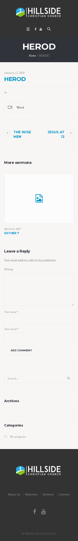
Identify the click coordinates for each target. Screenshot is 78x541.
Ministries (31, 494)
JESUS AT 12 (56, 134)
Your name (11, 312)
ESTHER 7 (11, 233)
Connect (64, 494)
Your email (11, 329)
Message (8, 269)
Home (32, 56)
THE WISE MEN (22, 134)
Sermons (48, 494)
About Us (14, 494)
